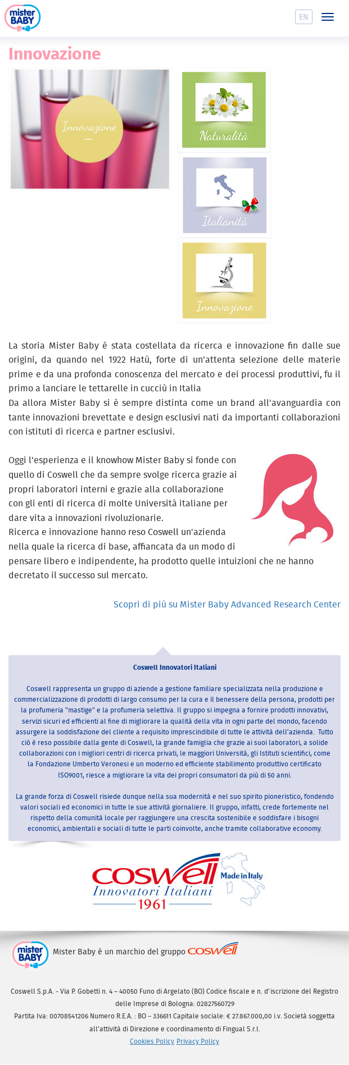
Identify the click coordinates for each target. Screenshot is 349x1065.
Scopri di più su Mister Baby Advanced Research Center (227, 604)
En (304, 16)
